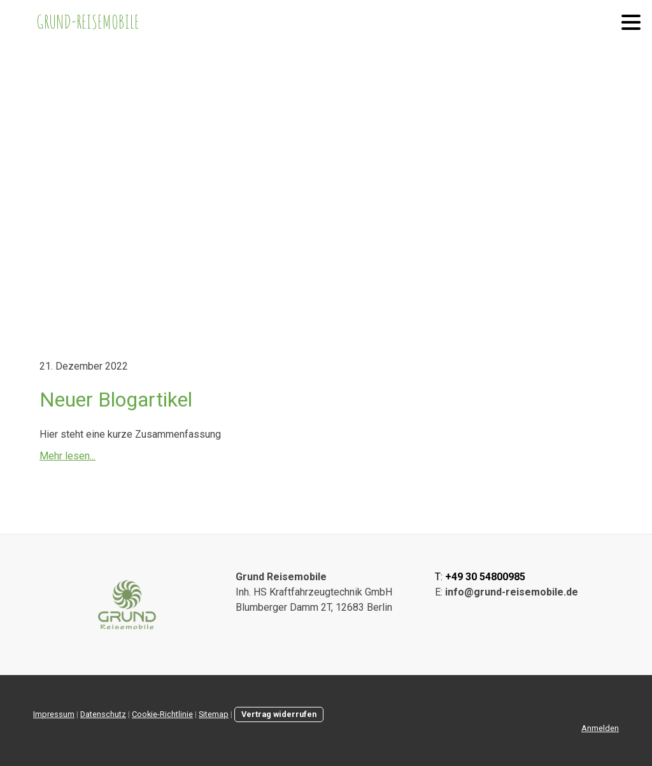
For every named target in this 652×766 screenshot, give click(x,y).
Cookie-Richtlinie (162, 714)
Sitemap (214, 714)
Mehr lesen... (67, 456)
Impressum (53, 714)
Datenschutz (103, 714)
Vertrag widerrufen (278, 714)
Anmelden (600, 728)
